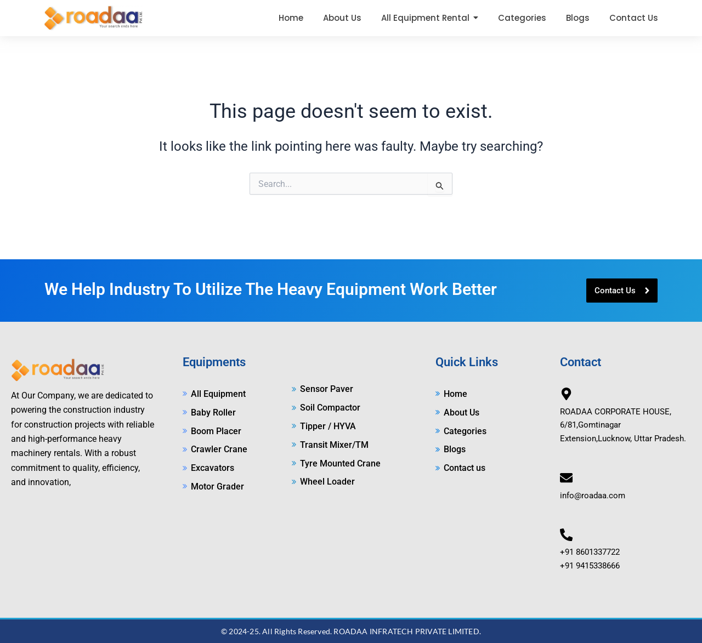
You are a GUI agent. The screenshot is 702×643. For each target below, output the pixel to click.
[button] (429, 18)
